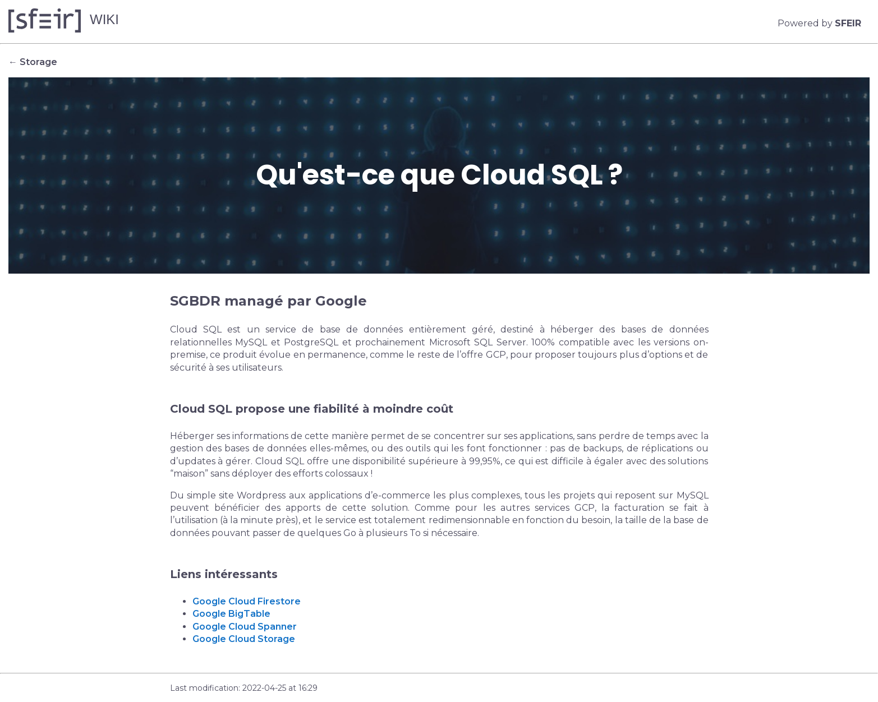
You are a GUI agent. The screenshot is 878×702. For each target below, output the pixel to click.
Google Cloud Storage (243, 639)
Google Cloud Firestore (246, 601)
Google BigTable (231, 613)
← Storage (32, 62)
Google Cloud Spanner (244, 626)
